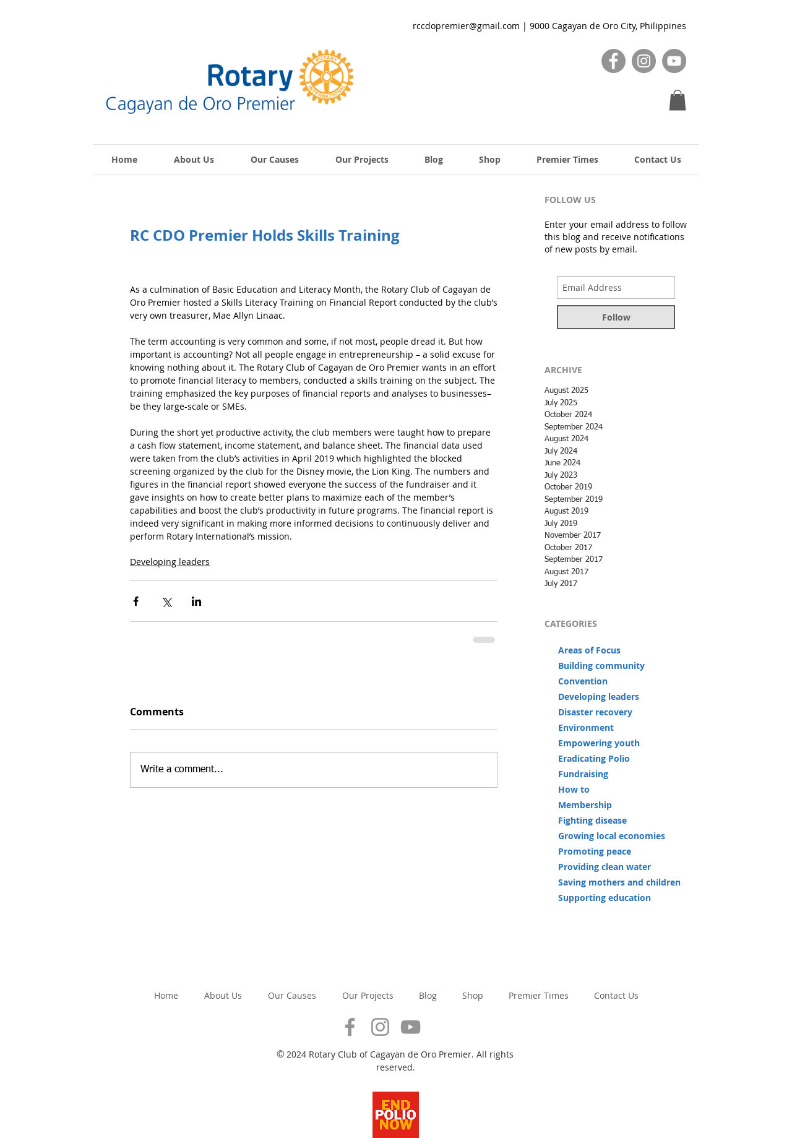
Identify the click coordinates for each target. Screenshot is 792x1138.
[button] (677, 100)
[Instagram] (644, 61)
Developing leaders (170, 561)
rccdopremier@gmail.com (466, 26)
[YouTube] (674, 61)
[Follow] (616, 317)
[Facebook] (613, 61)
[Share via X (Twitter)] (166, 601)
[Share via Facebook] (136, 601)
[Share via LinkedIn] (196, 601)
